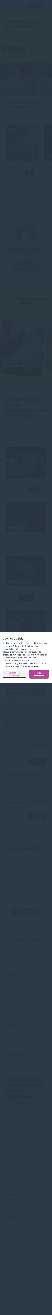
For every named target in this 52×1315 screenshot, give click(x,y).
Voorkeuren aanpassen (14, 674)
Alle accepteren (39, 674)
